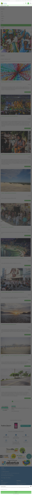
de (18, 0)
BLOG (5, 5)
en (19, 0)
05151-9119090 (8, 0)
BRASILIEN (2, 5)
